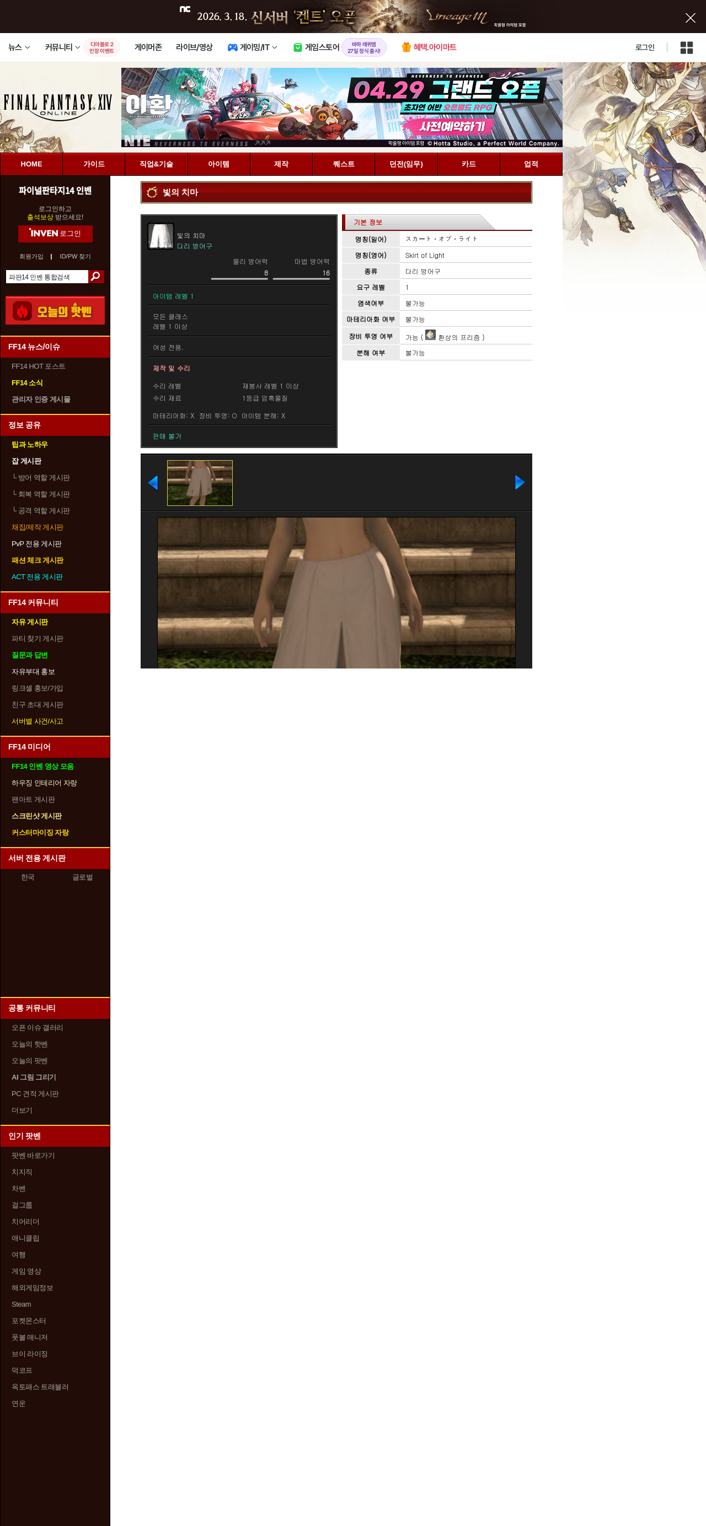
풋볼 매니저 (30, 1337)
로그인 (644, 47)
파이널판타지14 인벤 (55, 190)
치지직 (22, 1171)
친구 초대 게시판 (37, 704)
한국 (28, 877)
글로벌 (82, 877)
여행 (18, 1254)
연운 (18, 1403)
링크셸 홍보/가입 (37, 688)
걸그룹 (22, 1205)
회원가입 (31, 257)
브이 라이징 (30, 1353)
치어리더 (25, 1221)
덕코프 (22, 1370)
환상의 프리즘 (452, 337)
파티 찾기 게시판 (37, 638)
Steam (21, 1304)
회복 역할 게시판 (41, 494)
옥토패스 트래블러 (40, 1386)
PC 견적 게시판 (35, 1093)
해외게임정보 (32, 1287)
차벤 (18, 1188)
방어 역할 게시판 (41, 477)
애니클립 (25, 1238)
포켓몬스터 (29, 1320)
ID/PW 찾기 (76, 257)
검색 (96, 276)
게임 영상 (26, 1271)
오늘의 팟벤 (30, 1060)
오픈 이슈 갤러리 (37, 1027)
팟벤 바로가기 (33, 1155)
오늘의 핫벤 (30, 1044)
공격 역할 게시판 (41, 510)
